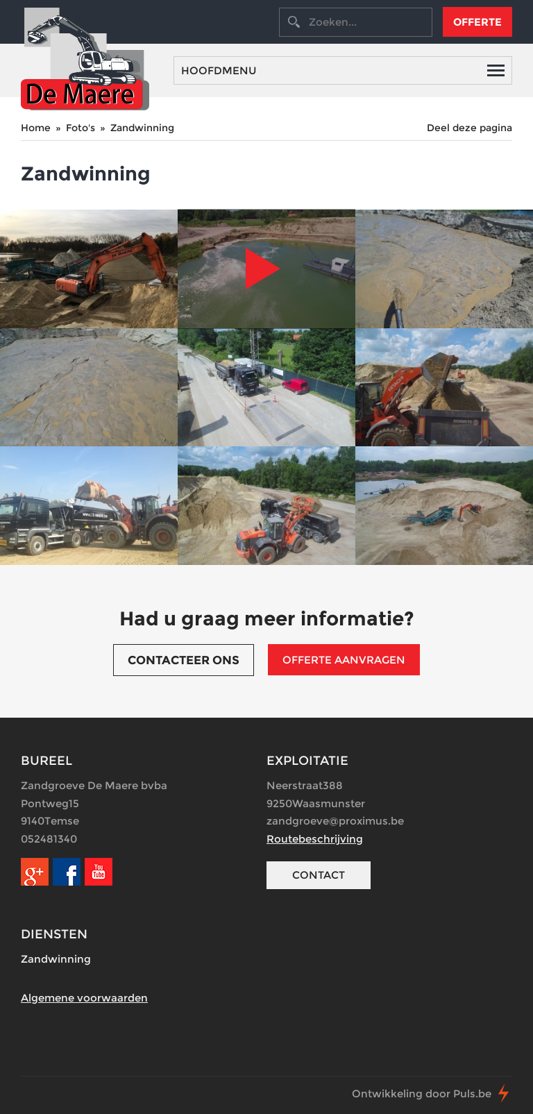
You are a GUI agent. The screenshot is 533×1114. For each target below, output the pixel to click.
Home (36, 127)
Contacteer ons (183, 660)
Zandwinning (142, 127)
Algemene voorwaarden (84, 997)
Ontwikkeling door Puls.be (421, 1093)
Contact (318, 874)
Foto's (80, 127)
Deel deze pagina (469, 127)
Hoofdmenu (343, 70)
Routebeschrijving (314, 838)
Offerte (477, 21)
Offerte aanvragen (343, 659)
